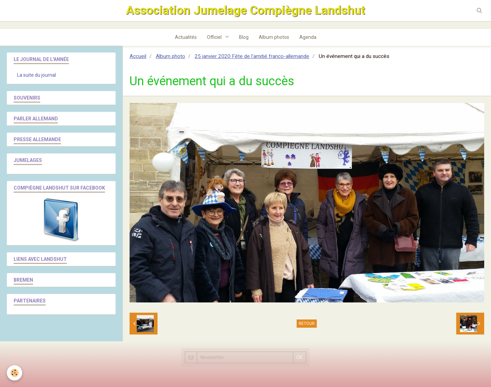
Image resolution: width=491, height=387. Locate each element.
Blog (244, 37)
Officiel (215, 37)
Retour (307, 323)
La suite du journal (36, 75)
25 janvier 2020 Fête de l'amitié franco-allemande (252, 56)
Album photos (274, 37)
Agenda (307, 37)
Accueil (138, 56)
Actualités (186, 37)
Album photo (170, 56)
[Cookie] (14, 373)
